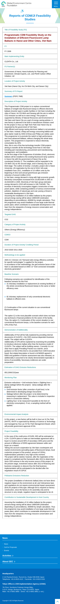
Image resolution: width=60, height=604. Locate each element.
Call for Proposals (10, 547)
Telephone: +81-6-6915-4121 (12, 579)
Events (6, 550)
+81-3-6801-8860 (13, 591)
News (6, 544)
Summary (8, 96)
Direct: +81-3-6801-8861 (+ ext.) (32, 591)
